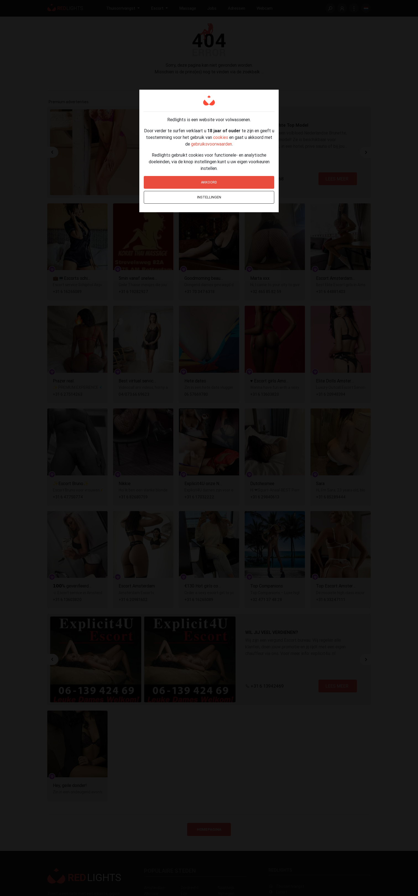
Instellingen (209, 197)
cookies (220, 137)
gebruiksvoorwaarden (211, 144)
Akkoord (209, 182)
